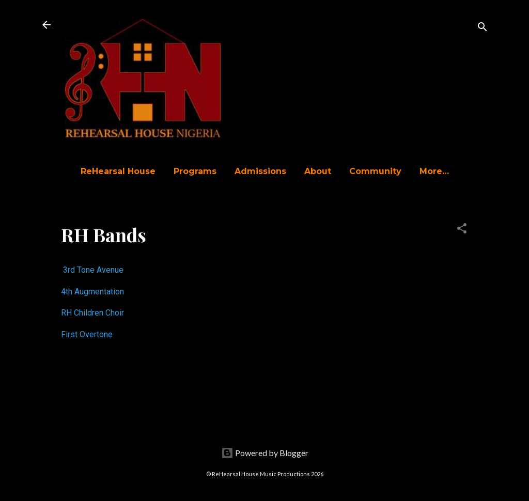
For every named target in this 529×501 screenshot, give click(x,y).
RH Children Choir (92, 313)
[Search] (482, 28)
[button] (462, 230)
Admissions (260, 171)
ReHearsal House (118, 171)
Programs (195, 171)
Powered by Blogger (264, 453)
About (317, 171)
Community (375, 171)
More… (434, 171)
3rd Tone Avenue (93, 270)
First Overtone (87, 334)
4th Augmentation (92, 291)
